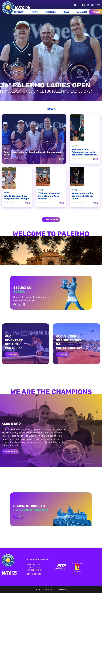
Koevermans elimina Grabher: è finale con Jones (82, 196)
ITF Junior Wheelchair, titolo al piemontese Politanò (49, 196)
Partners (50, 11)
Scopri (18, 516)
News (35, 11)
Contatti (81, 11)
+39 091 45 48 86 (34, 570)
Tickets (96, 11)
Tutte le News (50, 219)
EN (78, 4)
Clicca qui (12, 354)
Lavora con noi (34, 574)
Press (66, 11)
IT (75, 4)
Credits (37, 589)
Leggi (61, 158)
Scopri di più (10, 451)
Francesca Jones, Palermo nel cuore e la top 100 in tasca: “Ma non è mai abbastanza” (85, 153)
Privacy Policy (48, 589)
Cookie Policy (62, 589)
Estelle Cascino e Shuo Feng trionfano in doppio (16, 197)
